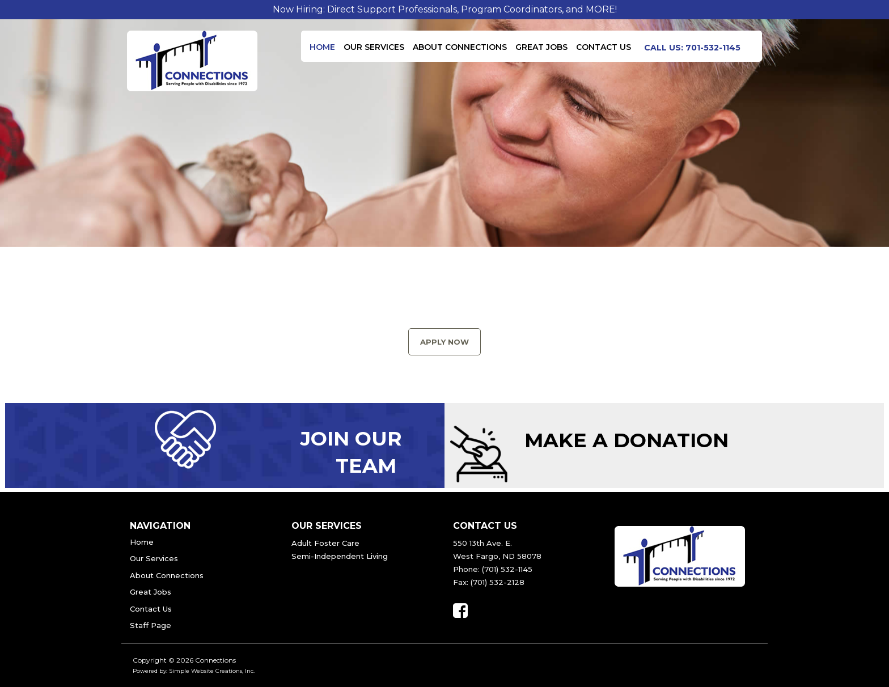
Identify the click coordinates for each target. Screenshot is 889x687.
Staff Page (150, 625)
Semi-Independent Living (339, 556)
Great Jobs (541, 47)
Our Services (374, 47)
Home (322, 47)
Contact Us (603, 47)
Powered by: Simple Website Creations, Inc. (194, 671)
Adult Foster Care (325, 543)
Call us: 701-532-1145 (692, 48)
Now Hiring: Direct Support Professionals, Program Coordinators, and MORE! (445, 9)
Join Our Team (351, 452)
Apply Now (444, 341)
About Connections (460, 47)
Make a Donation (626, 440)
